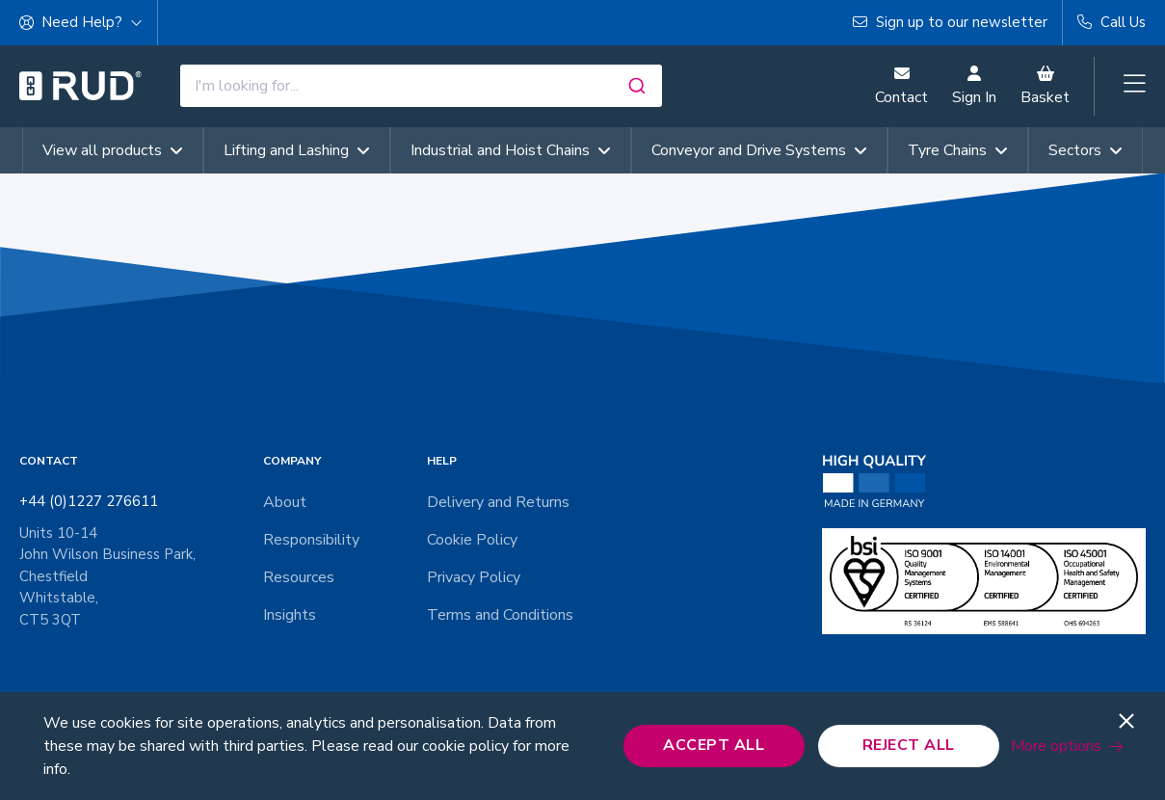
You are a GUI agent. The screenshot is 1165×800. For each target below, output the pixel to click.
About (284, 502)
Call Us (1111, 22)
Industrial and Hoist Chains (510, 150)
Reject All (908, 745)
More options (1056, 746)
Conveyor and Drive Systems (759, 150)
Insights (289, 615)
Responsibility (311, 539)
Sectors (1085, 150)
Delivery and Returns (498, 502)
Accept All (713, 745)
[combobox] (421, 86)
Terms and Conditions (500, 615)
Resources (298, 577)
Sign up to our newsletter (950, 22)
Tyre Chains (958, 150)
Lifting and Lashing (297, 150)
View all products (112, 150)
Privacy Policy (473, 577)
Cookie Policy (472, 539)
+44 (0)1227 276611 (88, 501)
